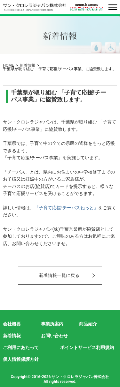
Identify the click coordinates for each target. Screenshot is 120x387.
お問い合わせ (54, 335)
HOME (8, 65)
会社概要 (12, 323)
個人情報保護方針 (21, 359)
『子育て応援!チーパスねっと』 (66, 207)
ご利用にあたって (21, 347)
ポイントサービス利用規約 (87, 347)
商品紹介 (88, 323)
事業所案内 (52, 323)
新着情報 (27, 65)
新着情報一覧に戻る (59, 275)
